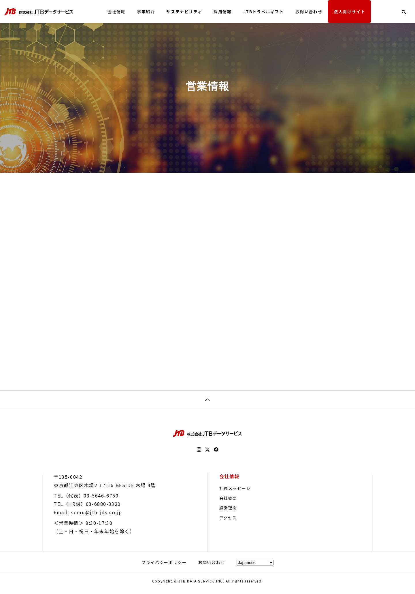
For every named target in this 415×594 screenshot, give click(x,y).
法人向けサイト (349, 11)
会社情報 (116, 11)
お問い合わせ (308, 11)
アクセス (228, 522)
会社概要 (228, 502)
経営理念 (228, 512)
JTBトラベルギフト (263, 11)
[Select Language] (255, 567)
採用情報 (222, 11)
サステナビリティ (184, 11)
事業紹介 (146, 11)
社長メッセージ (235, 492)
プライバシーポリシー (164, 567)
